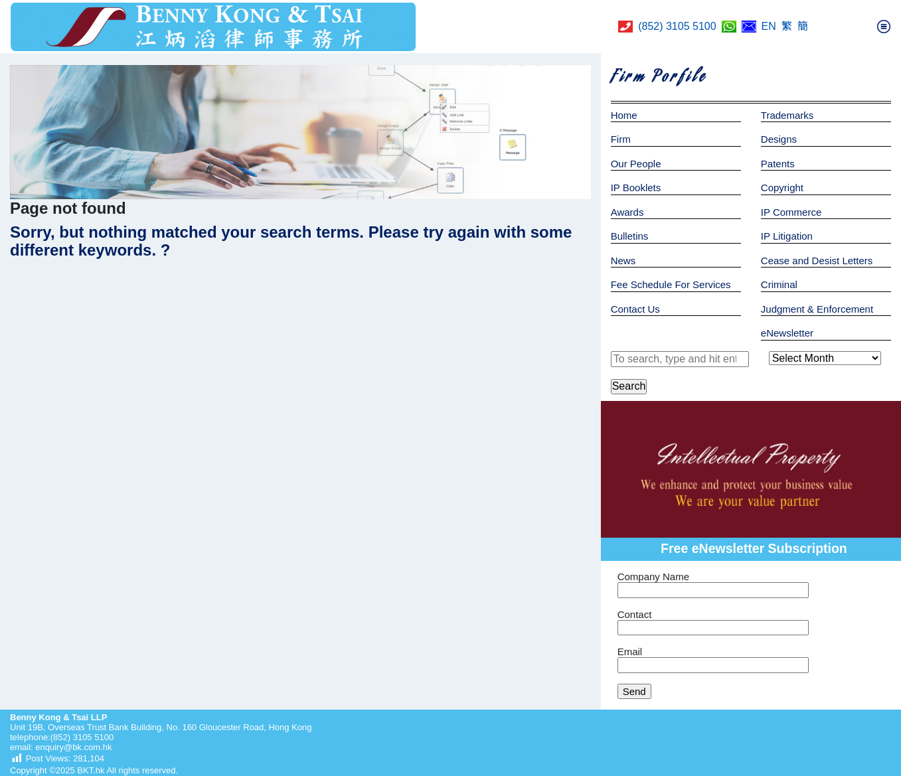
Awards (627, 212)
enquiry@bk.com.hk (72, 747)
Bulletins (630, 236)
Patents (778, 163)
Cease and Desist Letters (816, 260)
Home (624, 115)
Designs (779, 139)
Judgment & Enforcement (817, 309)
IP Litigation (787, 236)
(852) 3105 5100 (677, 26)
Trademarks (787, 115)
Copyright (782, 187)
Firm (621, 139)
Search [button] (629, 386)
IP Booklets (636, 187)
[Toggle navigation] (883, 26)
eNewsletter (787, 333)
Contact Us (635, 309)
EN (769, 26)
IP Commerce (791, 212)
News (623, 260)
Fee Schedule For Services (671, 284)
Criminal (779, 284)
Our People (636, 163)
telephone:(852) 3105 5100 (62, 737)
